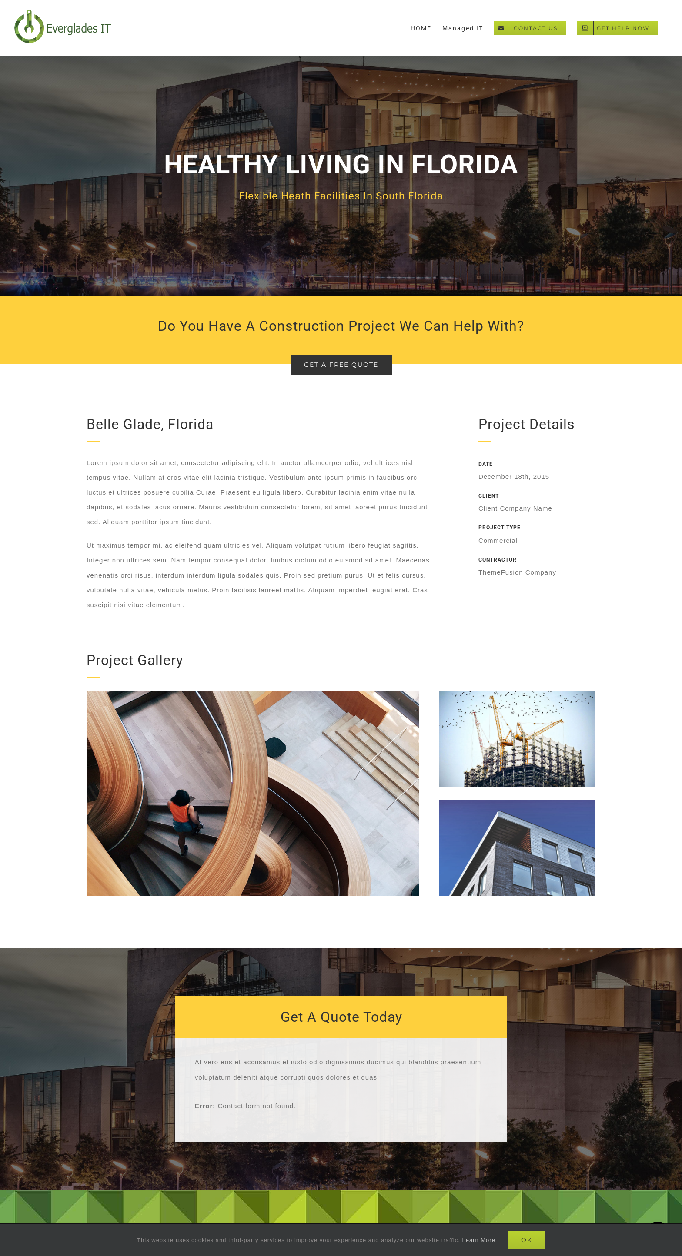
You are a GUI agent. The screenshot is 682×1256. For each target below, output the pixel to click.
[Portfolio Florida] (341, 176)
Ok (526, 1240)
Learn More (478, 1240)
